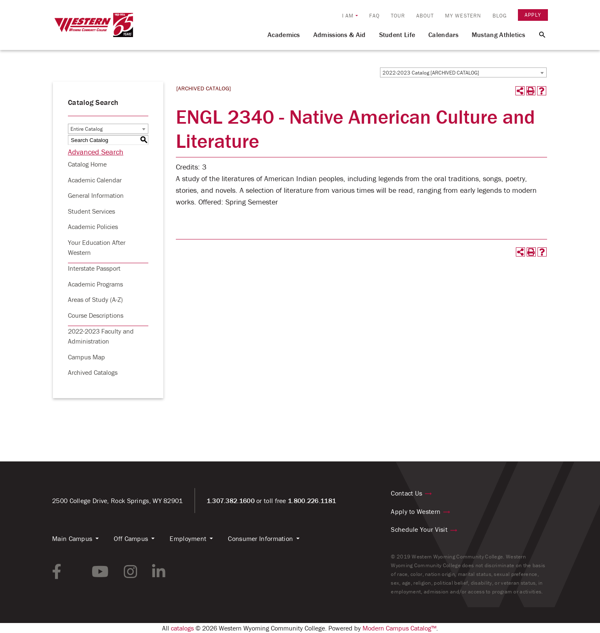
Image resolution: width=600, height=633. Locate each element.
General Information (96, 195)
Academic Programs (95, 284)
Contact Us (406, 493)
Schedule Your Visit (419, 529)
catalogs (182, 628)
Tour (398, 15)
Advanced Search (95, 152)
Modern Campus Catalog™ (399, 628)
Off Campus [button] (131, 538)
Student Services (91, 211)
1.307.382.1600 (231, 500)
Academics (284, 34)
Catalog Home (87, 164)
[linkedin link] (158, 572)
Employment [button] (188, 538)
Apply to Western (415, 511)
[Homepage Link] (93, 29)
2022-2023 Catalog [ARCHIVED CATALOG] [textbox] (430, 72)
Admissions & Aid (339, 34)
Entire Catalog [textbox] (86, 128)
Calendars (443, 34)
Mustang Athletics (498, 34)
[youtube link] (100, 572)
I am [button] (348, 15)
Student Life (397, 34)
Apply (533, 14)
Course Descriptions (95, 315)
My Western (463, 15)
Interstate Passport (94, 268)
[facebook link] (57, 572)
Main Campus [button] (72, 538)
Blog (499, 15)
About (425, 15)
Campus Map (86, 357)
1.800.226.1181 (312, 500)
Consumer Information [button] (260, 538)
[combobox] (463, 72)
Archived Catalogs (93, 372)
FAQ (374, 15)
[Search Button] (537, 34)
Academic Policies (93, 226)
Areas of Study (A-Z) (95, 299)
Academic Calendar (95, 180)
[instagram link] (130, 572)
